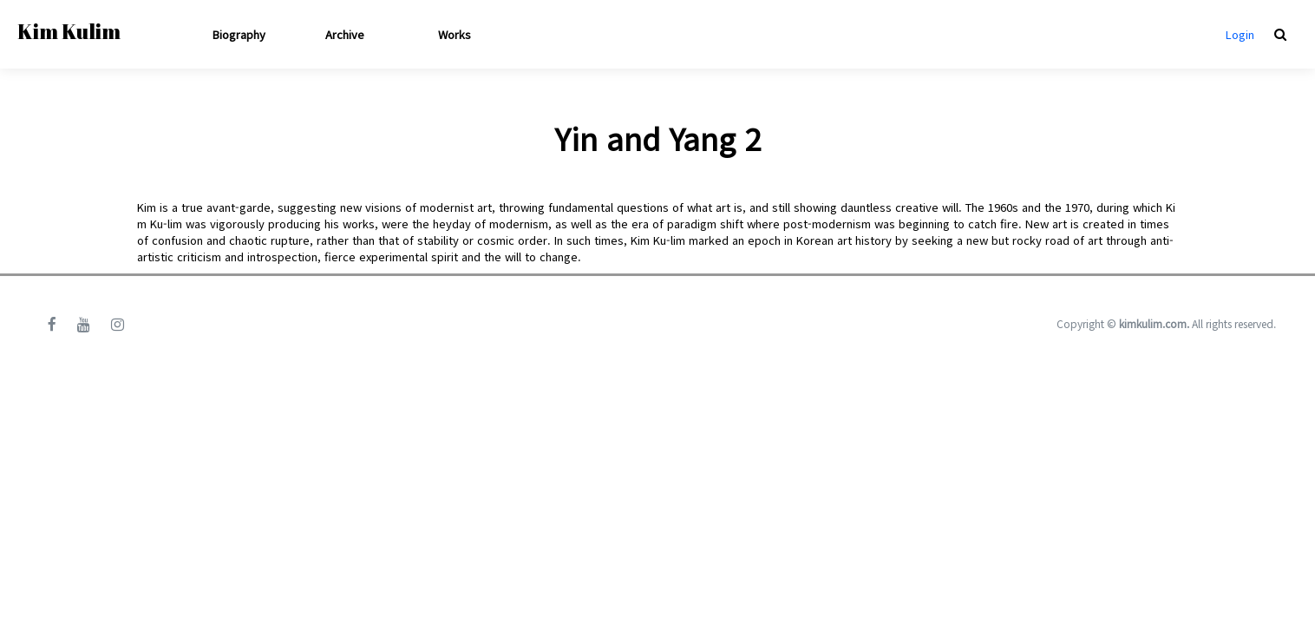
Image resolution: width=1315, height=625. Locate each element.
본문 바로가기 (0, 0)
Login (1240, 34)
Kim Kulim (69, 31)
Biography (239, 34)
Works (454, 34)
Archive (344, 34)
